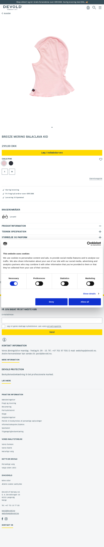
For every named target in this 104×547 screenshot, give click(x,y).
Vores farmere (8, 444)
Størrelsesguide (95, 179)
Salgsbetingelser (8, 417)
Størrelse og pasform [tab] (14, 237)
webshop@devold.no (10, 513)
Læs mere (6, 381)
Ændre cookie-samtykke (12, 484)
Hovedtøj (7, 13)
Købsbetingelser (8, 400)
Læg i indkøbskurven (52, 153)
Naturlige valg (8, 451)
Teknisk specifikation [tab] (14, 232)
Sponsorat (6, 428)
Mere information (10, 360)
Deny (51, 302)
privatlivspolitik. (54, 326)
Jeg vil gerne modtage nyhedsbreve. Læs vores (34, 326)
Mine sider (6, 481)
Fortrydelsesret (8, 410)
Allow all (85, 302)
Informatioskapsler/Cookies (13, 424)
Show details (89, 293)
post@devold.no (8, 511)
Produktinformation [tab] (14, 226)
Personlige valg (8, 464)
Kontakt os (7, 525)
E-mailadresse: (8, 315)
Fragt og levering (9, 403)
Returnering (6, 407)
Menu (100, 7)
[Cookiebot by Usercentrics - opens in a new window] (89, 244)
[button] (100, 159)
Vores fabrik (7, 448)
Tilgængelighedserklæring (12, 432)
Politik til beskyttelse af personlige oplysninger (22, 421)
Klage (4, 414)
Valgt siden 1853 (9, 468)
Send (51, 332)
